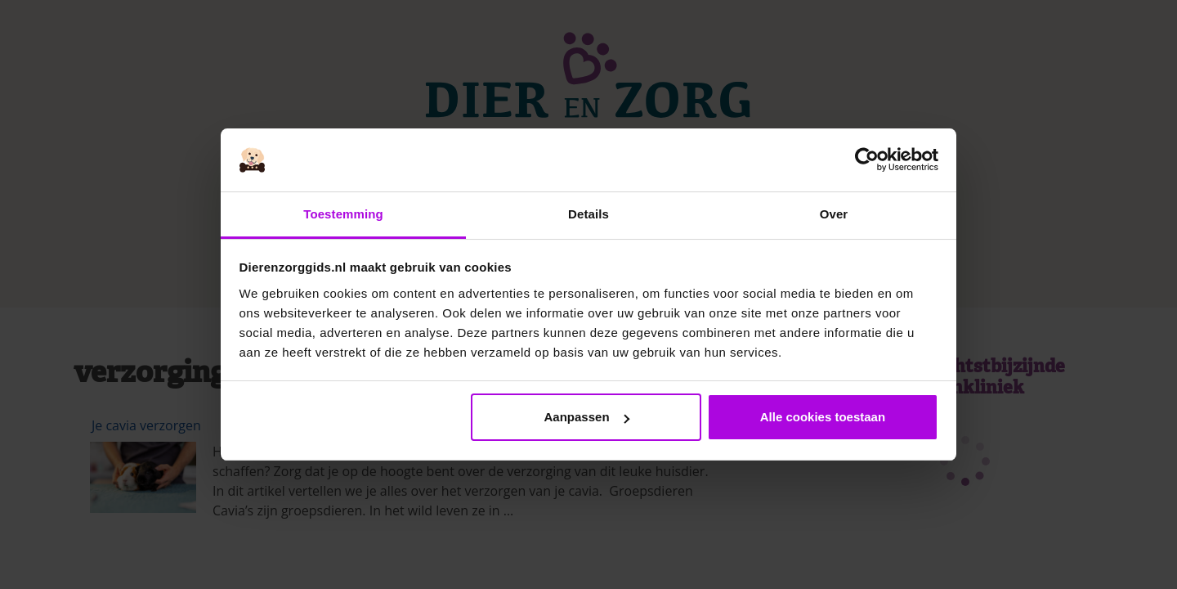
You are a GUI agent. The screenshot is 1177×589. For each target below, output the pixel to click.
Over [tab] (834, 214)
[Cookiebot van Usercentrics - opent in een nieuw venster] (866, 160)
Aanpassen (586, 417)
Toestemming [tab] (343, 214)
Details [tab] (588, 214)
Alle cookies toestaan (822, 417)
